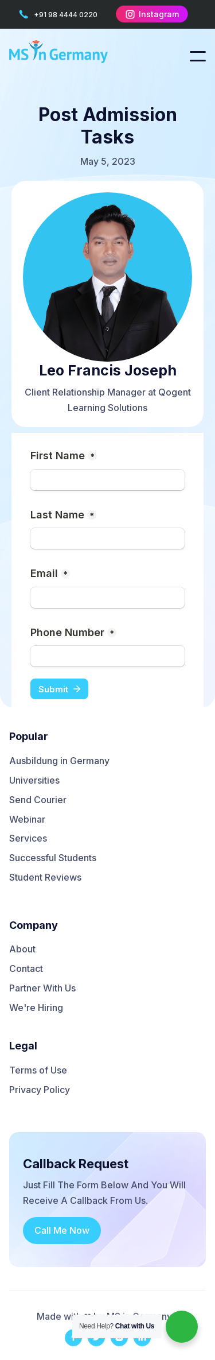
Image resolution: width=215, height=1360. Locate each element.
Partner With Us (42, 988)
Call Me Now (61, 1230)
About (22, 949)
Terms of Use (38, 1070)
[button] (198, 56)
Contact (26, 969)
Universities (34, 781)
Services (28, 839)
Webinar (27, 820)
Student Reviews (45, 878)
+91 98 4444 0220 (64, 14)
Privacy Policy (39, 1090)
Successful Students (52, 858)
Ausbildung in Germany (59, 761)
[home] (66, 56)
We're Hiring (36, 1008)
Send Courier (38, 800)
